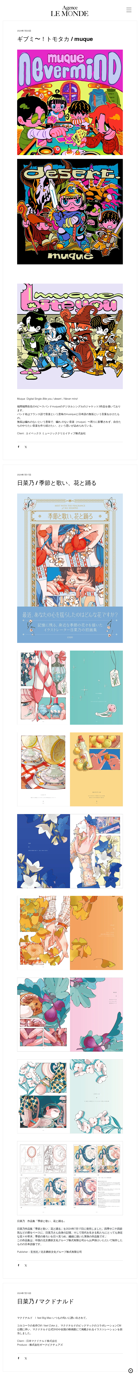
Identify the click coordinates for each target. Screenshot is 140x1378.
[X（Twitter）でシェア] (25, 446)
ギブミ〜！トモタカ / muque (55, 38)
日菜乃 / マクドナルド (45, 1301)
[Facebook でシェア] (18, 446)
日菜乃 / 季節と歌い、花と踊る (57, 482)
